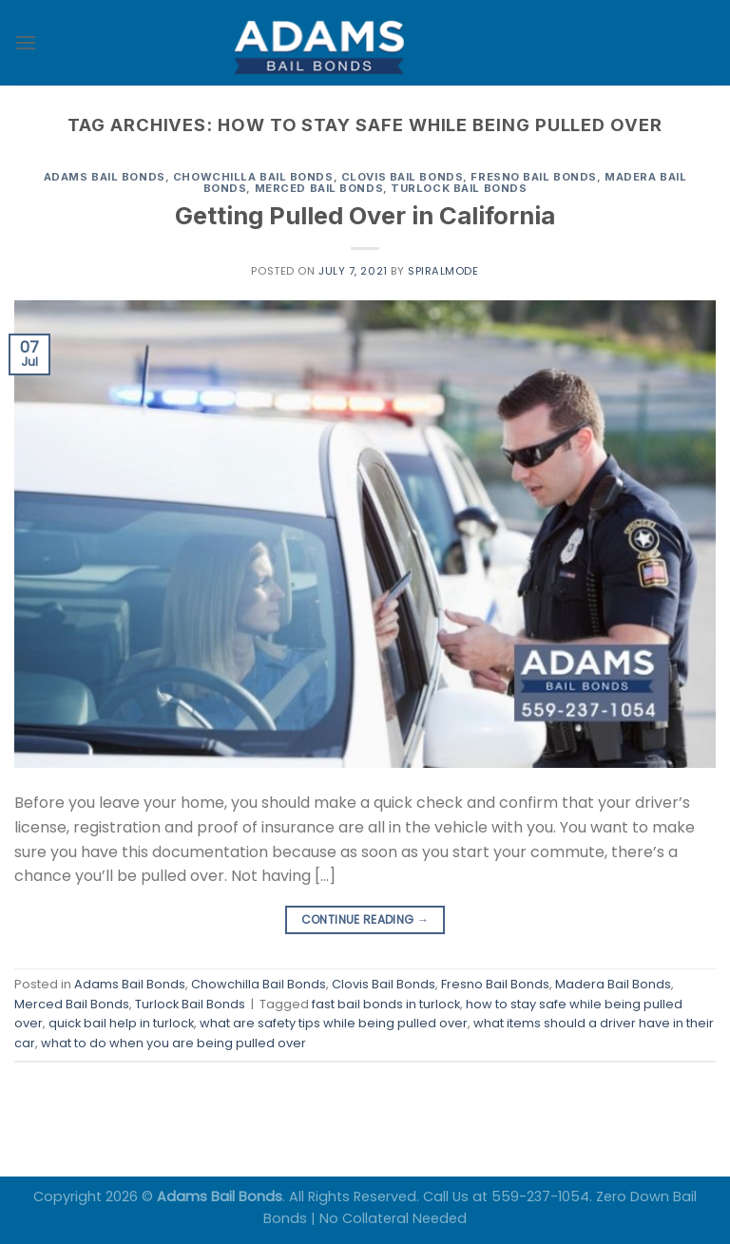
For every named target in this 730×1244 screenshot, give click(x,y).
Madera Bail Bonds (613, 984)
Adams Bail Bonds (104, 176)
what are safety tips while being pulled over (334, 1023)
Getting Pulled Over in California (365, 215)
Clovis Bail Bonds (402, 176)
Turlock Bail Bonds (459, 188)
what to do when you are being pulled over (173, 1043)
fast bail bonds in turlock (386, 1004)
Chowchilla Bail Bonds (253, 176)
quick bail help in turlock (121, 1023)
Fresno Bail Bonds (534, 176)
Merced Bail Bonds (319, 188)
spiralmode (443, 270)
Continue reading (365, 919)
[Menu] (25, 42)
